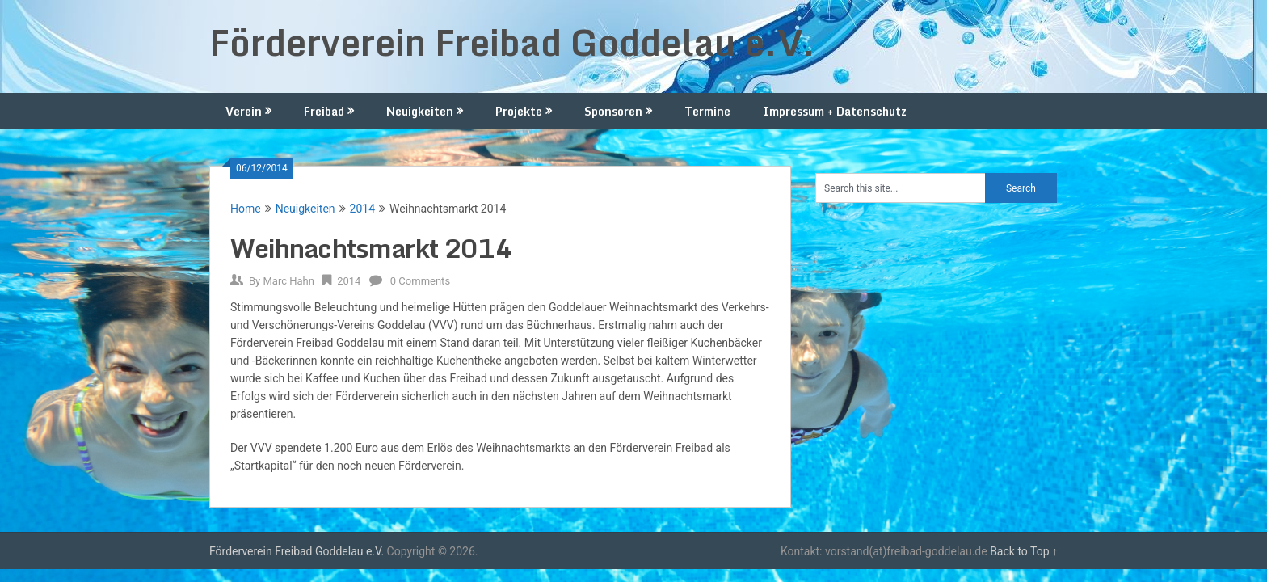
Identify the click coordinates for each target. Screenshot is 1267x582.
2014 (362, 208)
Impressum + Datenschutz (835, 111)
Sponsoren (613, 111)
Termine (707, 111)
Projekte (518, 111)
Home (245, 208)
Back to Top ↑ (1024, 551)
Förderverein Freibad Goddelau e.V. (512, 42)
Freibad (324, 111)
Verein (243, 111)
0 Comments (420, 281)
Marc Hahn (288, 281)
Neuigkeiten (419, 111)
